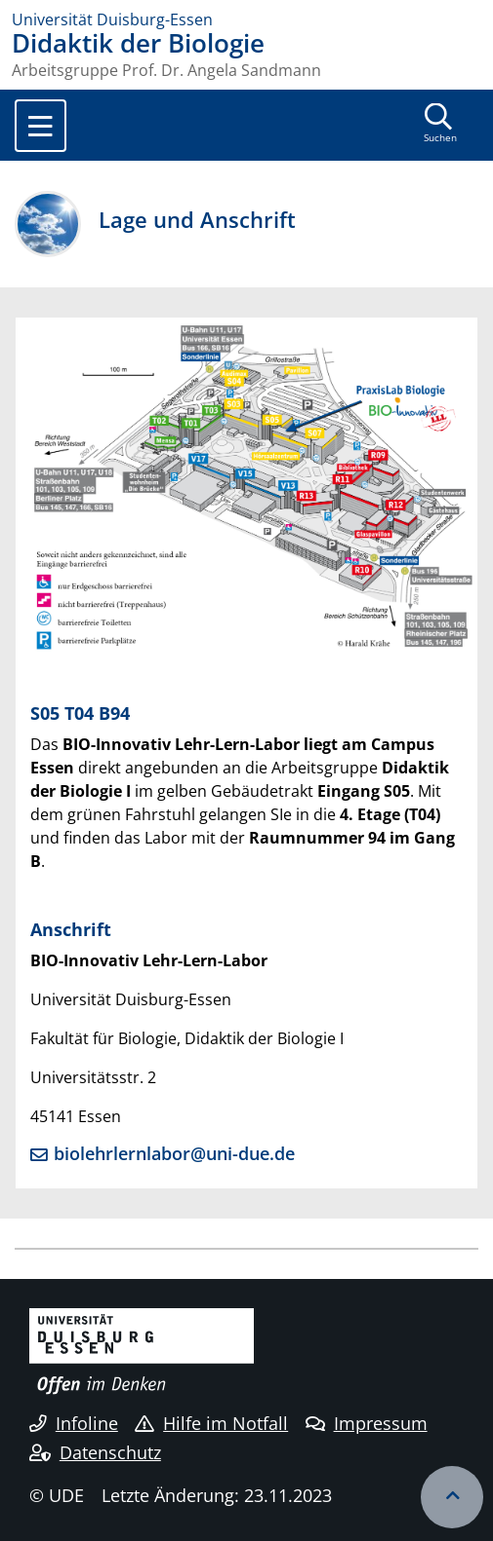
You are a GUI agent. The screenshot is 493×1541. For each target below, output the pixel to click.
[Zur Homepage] (246, 19)
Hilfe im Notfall (211, 1423)
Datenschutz (95, 1452)
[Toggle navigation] (40, 125)
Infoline (73, 1423)
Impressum (367, 1423)
